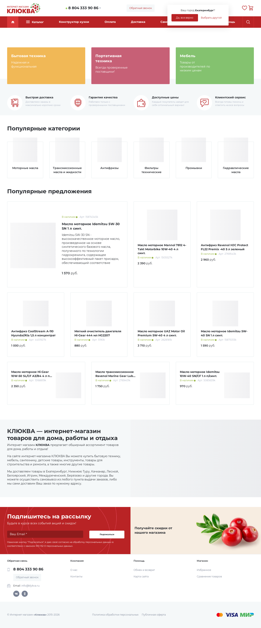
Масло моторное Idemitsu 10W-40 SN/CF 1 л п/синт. (200, 374)
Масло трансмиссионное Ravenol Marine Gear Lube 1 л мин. (115, 376)
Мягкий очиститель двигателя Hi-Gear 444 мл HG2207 (97, 333)
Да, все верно (184, 17)
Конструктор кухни (74, 22)
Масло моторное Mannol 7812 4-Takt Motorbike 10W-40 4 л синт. (162, 249)
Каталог (35, 22)
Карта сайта (141, 576)
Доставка (138, 22)
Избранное (204, 569)
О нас (73, 569)
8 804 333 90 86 (83, 8)
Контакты (76, 576)
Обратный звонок (140, 8)
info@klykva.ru (30, 585)
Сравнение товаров (209, 576)
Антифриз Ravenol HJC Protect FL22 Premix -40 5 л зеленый (224, 247)
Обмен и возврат (144, 569)
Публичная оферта (154, 614)
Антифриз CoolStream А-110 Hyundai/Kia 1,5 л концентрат (33, 333)
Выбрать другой (211, 17)
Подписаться (107, 534)
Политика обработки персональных (115, 614)
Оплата (110, 22)
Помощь (228, 22)
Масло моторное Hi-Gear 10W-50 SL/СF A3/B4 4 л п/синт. (31, 376)
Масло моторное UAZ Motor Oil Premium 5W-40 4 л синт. (161, 333)
